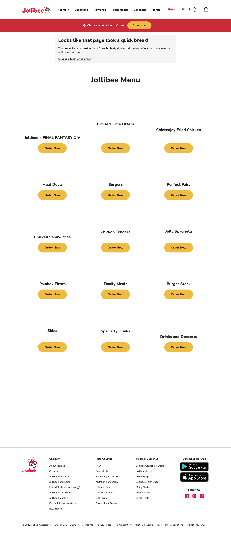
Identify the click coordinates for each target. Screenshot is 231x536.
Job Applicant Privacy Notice (129, 524)
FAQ (98, 466)
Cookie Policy (153, 524)
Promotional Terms (106, 503)
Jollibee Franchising (59, 476)
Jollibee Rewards (145, 471)
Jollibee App (143, 476)
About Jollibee (57, 466)
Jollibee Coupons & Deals (150, 466)
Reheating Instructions (108, 476)
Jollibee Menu (103, 487)
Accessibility (45, 524)
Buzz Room (55, 508)
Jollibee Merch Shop (147, 482)
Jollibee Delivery (105, 492)
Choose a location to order (74, 59)
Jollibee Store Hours (60, 492)
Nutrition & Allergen (107, 482)
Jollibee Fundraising (60, 482)
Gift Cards (101, 498)
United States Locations (64, 487)
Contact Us (102, 471)
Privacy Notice (104, 524)
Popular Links (143, 492)
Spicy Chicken (143, 487)
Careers (53, 471)
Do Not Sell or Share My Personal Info (74, 524)
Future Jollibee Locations (63, 503)
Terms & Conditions (173, 524)
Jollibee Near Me (58, 498)
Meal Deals (142, 498)
